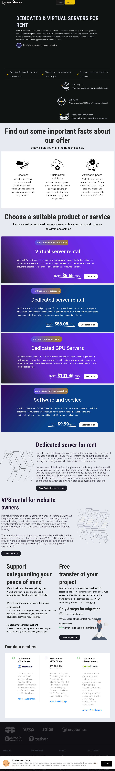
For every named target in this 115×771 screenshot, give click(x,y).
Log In (60, 2)
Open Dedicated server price (51, 488)
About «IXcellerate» (27, 698)
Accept (106, 763)
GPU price (90, 376)
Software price (88, 425)
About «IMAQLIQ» (58, 701)
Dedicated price (88, 325)
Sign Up (69, 2)
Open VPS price (11, 553)
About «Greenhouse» (92, 710)
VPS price (90, 276)
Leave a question (69, 637)
